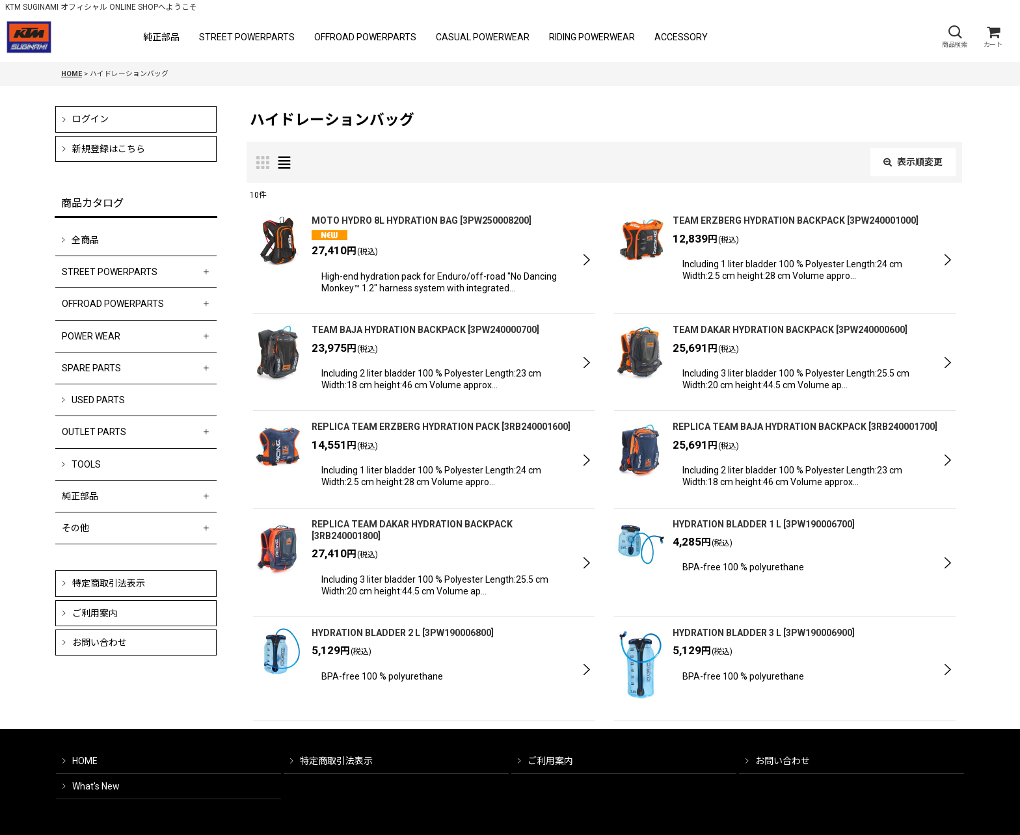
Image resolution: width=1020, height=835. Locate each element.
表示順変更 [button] (913, 162)
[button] (954, 36)
